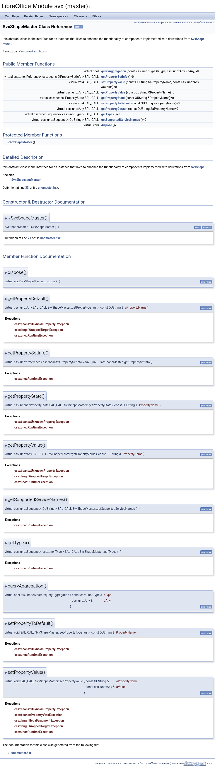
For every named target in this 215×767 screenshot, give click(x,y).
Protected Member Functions (177, 22)
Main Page (12, 16)
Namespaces (59, 16)
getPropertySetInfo (114, 76)
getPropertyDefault (114, 109)
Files (97, 16)
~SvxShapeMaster (19, 142)
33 (27, 187)
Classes (80, 16)
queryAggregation (113, 71)
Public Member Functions (147, 22)
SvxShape (198, 39)
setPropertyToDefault (116, 103)
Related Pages (33, 16)
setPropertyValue (113, 82)
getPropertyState (113, 98)
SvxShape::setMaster (26, 179)
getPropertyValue (113, 92)
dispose (106, 125)
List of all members (204, 22)
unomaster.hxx (33, 51)
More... (7, 43)
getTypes (107, 114)
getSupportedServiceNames (120, 119)
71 (29, 238)
